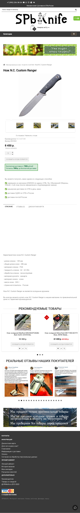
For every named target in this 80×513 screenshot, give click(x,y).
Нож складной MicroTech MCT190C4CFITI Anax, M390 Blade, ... (63, 334)
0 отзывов (19, 136)
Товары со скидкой (9, 482)
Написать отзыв (31, 136)
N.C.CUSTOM (21, 139)
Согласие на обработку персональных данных (19, 457)
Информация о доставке (11, 451)
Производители (8, 479)
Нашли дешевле (11, 148)
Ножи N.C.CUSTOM (28, 65)
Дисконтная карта (9, 443)
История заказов (8, 466)
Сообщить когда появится (17, 159)
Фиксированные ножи (13, 65)
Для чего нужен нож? (10, 446)
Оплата (4, 454)
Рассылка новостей (9, 472)
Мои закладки (7, 469)
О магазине (6, 449)
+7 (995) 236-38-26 (14, 2)
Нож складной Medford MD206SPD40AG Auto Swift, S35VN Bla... (25, 334)
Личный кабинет (8, 464)
